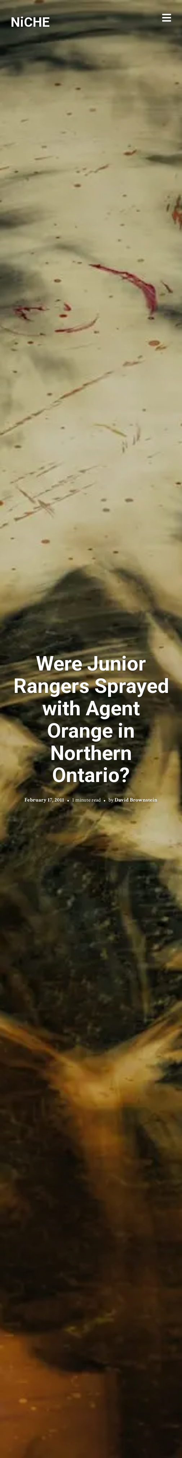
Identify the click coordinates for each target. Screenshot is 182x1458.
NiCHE (30, 22)
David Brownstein (136, 799)
